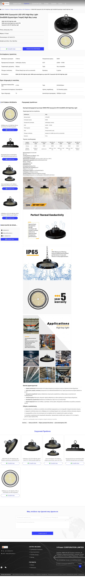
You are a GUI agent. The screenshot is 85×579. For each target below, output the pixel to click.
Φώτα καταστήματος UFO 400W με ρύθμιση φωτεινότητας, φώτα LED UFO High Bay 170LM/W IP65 (9, 186)
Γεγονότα (53, 3)
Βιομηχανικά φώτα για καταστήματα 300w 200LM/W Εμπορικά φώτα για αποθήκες (9, 156)
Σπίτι (3, 9)
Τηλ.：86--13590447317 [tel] (7, 551)
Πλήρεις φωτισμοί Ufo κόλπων (46, 422)
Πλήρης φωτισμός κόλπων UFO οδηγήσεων (20, 9)
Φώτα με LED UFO (33, 422)
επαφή (46, 3)
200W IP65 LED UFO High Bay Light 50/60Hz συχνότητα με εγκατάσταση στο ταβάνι (10, 459)
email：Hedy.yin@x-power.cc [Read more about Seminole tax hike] (8, 553)
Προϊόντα (26, 3)
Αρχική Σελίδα (17, 3)
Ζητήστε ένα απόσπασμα (33, 48)
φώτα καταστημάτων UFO (61, 422)
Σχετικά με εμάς (36, 3)
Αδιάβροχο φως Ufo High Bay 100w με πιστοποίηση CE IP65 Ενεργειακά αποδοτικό (9, 127)
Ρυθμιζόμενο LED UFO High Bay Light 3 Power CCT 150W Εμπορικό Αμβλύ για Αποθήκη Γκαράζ (10, 215)
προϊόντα (7, 9)
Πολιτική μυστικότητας (6, 574)
